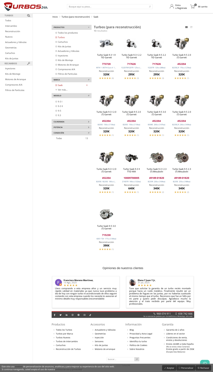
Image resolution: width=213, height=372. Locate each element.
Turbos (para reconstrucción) (76, 16)
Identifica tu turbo (138, 342)
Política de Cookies (138, 346)
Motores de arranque (105, 350)
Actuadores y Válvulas (16, 42)
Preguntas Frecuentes (140, 338)
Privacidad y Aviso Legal (141, 334)
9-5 (58, 110)
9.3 (58, 115)
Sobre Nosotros (137, 350)
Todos (8, 20)
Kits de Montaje (12, 73)
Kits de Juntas (11, 58)
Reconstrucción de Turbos (68, 350)
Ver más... (61, 89)
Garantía (167, 325)
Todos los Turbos (64, 331)
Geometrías (11, 47)
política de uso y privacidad (68, 369)
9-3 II (59, 106)
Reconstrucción (12, 31)
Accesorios (98, 325)
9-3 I (58, 101)
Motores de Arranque (15, 79)
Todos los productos (66, 32)
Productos (58, 325)
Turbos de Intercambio (67, 342)
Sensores (99, 342)
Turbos (60, 37)
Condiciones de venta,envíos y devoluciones (176, 339)
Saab (96, 16)
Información (133, 325)
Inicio (55, 16)
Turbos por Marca (64, 334)
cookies (18, 366)
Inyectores (10, 68)
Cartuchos (10, 53)
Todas (72, 138)
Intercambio (11, 25)
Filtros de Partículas (14, 90)
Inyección (99, 338)
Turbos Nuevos (63, 338)
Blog (132, 331)
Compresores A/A (13, 84)
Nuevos (9, 36)
